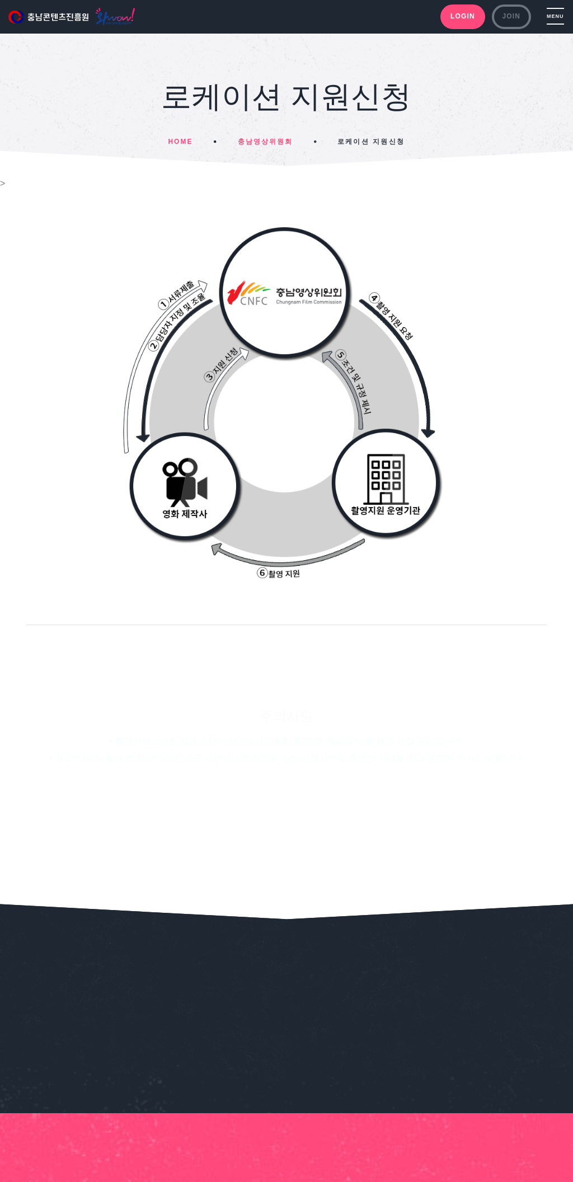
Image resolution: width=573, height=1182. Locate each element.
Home (180, 142)
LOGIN (462, 16)
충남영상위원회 (265, 142)
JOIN (511, 16)
